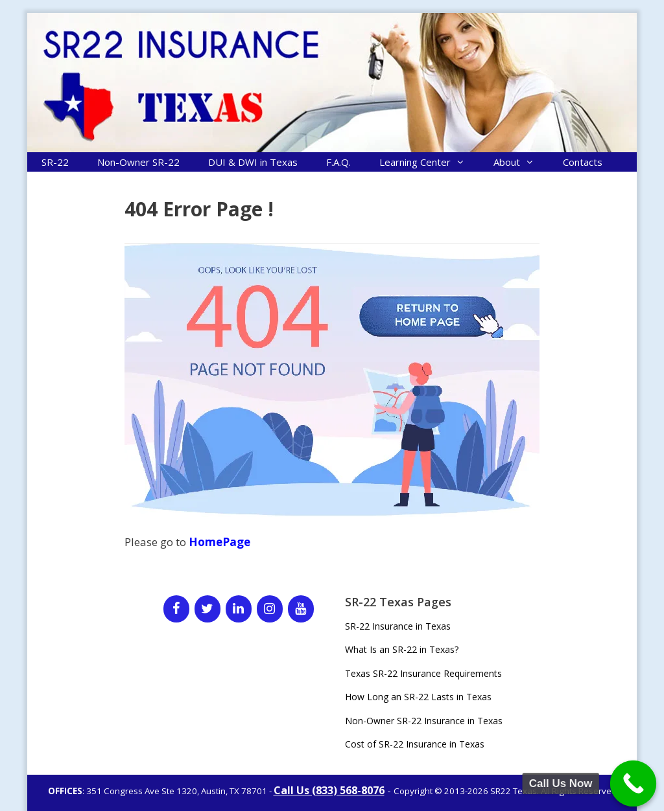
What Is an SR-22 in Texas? (401, 649)
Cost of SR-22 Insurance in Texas (414, 744)
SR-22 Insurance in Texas (398, 626)
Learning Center (429, 162)
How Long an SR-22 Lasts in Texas (418, 697)
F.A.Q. (338, 161)
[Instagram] (270, 609)
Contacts (582, 161)
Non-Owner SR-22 (138, 161)
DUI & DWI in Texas (253, 161)
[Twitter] (207, 609)
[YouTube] (301, 609)
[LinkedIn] (239, 609)
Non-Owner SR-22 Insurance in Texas (424, 720)
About (521, 162)
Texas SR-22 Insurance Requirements (423, 673)
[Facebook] (176, 609)
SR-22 (55, 161)
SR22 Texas (513, 791)
